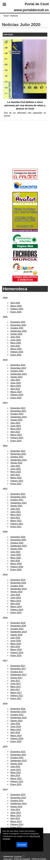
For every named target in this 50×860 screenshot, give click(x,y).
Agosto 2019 (16, 592)
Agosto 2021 (16, 506)
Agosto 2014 (16, 806)
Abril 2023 (15, 432)
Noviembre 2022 (18, 454)
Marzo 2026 (16, 306)
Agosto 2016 (16, 721)
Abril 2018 (15, 646)
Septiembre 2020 (18, 546)
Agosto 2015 (16, 764)
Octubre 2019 (16, 586)
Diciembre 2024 (17, 365)
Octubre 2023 (16, 414)
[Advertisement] (21, 148)
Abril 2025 (15, 346)
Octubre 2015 (16, 758)
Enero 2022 (15, 484)
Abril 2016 (15, 732)
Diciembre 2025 (17, 322)
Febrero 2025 (16, 352)
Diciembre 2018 (17, 623)
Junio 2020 (15, 555)
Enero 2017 (15, 698)
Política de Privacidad (22, 859)
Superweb (18, 856)
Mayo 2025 (15, 343)
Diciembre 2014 (17, 795)
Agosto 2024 (16, 377)
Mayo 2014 (15, 815)
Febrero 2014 (16, 824)
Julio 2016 (15, 723)
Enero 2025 (15, 355)
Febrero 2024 (16, 395)
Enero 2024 (15, 398)
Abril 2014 (15, 818)
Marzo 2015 (16, 778)
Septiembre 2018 (18, 632)
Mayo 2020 (15, 558)
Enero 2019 (15, 612)
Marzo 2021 (16, 521)
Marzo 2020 (16, 564)
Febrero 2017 (16, 695)
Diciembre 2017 (17, 666)
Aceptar (21, 844)
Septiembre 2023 (18, 417)
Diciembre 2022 (17, 451)
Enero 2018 (15, 655)
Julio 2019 (15, 595)
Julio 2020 (15, 552)
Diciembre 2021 (17, 494)
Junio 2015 (15, 770)
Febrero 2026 (16, 309)
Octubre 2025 (16, 328)
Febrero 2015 (16, 781)
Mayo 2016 (15, 729)
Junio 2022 (15, 469)
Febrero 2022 (16, 481)
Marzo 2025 (16, 349)
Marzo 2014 (16, 821)
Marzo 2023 (16, 435)
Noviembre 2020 (18, 540)
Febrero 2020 (16, 567)
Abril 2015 (15, 775)
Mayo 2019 (15, 601)
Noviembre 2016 (18, 712)
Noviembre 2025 (18, 325)
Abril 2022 (15, 475)
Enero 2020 (15, 570)
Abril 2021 (15, 518)
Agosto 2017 (16, 678)
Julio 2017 (15, 681)
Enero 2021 (15, 527)
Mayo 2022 (15, 472)
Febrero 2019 (16, 610)
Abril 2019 (15, 604)
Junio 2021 (15, 512)
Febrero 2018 (16, 652)
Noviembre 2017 (18, 669)
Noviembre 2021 (18, 497)
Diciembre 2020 (17, 537)
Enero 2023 (15, 441)
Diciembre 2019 (17, 580)
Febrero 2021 (16, 524)
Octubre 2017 (16, 672)
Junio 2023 (15, 426)
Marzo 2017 (16, 693)
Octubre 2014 (16, 800)
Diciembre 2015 (17, 752)
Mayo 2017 (15, 687)
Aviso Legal (7, 859)
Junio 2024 (15, 383)
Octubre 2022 (16, 457)
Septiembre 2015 (18, 760)
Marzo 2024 (16, 392)
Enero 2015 (15, 784)
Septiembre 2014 (18, 803)
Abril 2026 (15, 303)
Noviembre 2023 (18, 411)
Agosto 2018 (16, 635)
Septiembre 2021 (18, 503)
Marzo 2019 (16, 606)
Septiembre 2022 (18, 460)
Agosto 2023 (16, 420)
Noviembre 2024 (18, 368)
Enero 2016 (15, 741)
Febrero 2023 (16, 438)
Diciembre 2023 (17, 408)
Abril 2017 (15, 689)
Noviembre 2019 (18, 583)
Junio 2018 (15, 641)
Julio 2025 (15, 337)
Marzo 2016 (16, 735)
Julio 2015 (15, 766)
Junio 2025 (15, 340)
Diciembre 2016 (17, 709)
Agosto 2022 (16, 463)
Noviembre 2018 (18, 626)
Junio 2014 (15, 812)
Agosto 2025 (16, 334)
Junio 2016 (15, 726)
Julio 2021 (15, 509)
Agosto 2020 (16, 549)
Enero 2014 (15, 827)
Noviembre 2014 (18, 798)
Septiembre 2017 (18, 675)
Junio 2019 (15, 598)
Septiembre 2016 (18, 718)
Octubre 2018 (16, 629)
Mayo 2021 (15, 515)
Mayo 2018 (15, 644)
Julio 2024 (15, 380)
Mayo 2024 (15, 386)
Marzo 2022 (16, 478)
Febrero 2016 (16, 738)
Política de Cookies (39, 859)
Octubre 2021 (16, 500)
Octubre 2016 (16, 715)
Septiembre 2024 (18, 374)
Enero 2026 (15, 312)
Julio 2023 (15, 423)
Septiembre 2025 (18, 331)
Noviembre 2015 (18, 755)
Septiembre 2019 (18, 589)
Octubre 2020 (16, 543)
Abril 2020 (15, 561)
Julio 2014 (15, 809)
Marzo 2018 (16, 649)
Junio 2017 (15, 683)
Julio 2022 (15, 466)
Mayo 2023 (15, 429)
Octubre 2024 (16, 371)
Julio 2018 (15, 638)
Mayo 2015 (15, 772)
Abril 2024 (15, 389)
